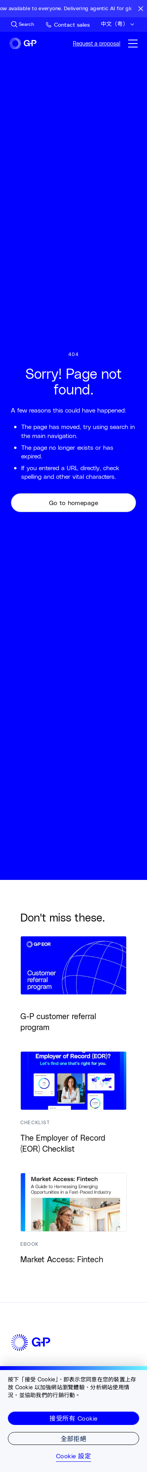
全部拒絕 (74, 1438)
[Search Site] (22, 24)
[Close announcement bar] (140, 8)
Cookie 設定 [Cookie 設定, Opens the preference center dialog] (73, 1456)
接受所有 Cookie (73, 1418)
